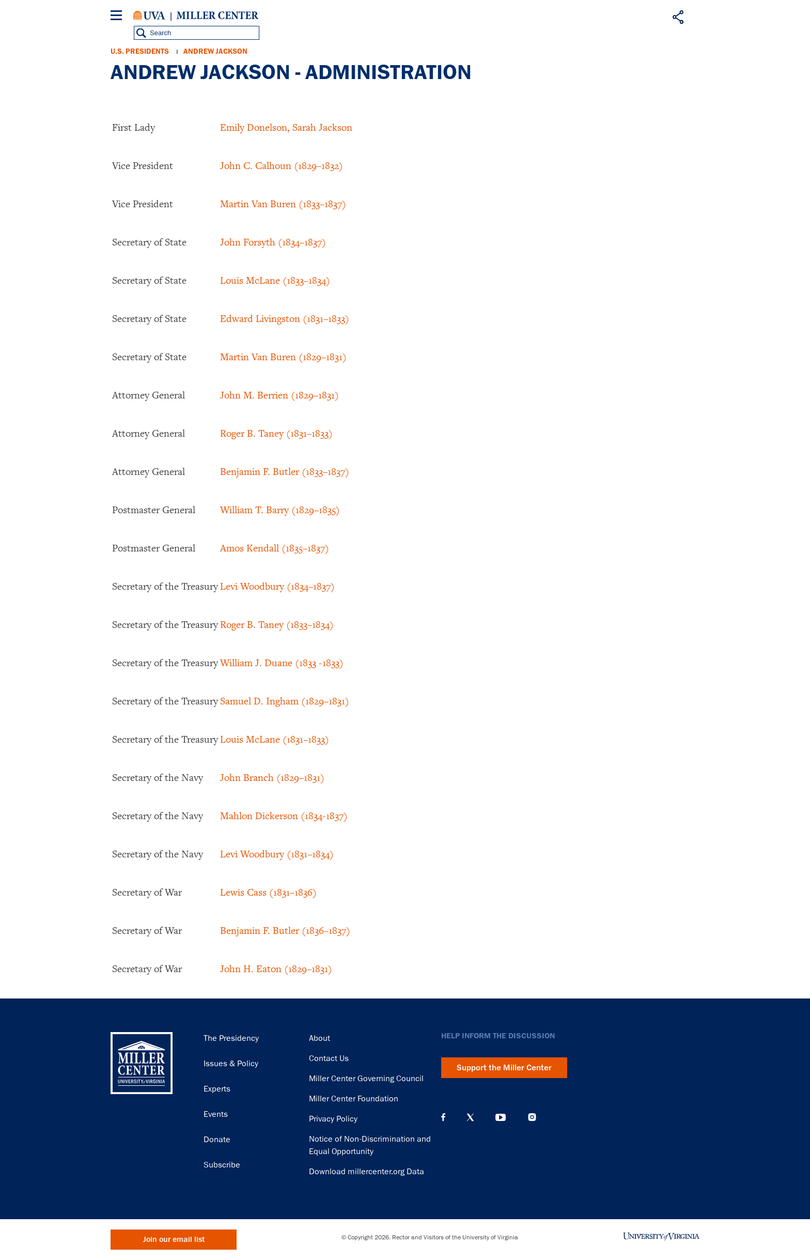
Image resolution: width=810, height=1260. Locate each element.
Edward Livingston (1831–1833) (284, 318)
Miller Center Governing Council (366, 1078)
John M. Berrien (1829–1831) (279, 395)
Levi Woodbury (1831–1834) (277, 854)
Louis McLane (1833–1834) (275, 280)
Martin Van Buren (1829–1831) (283, 356)
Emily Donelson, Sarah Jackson (286, 127)
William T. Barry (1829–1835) (280, 509)
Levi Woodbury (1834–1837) (277, 586)
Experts (217, 1089)
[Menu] (118, 16)
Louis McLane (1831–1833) (274, 739)
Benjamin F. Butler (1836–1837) (285, 930)
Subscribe (222, 1165)
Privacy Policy (333, 1119)
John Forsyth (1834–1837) (273, 242)
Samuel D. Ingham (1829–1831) (284, 701)
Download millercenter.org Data (366, 1171)
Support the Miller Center (504, 1068)
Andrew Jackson (215, 51)
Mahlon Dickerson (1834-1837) (284, 815)
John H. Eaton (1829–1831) (276, 968)
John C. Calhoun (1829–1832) (281, 165)
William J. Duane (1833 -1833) (282, 662)
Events (216, 1114)
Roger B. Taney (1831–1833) (276, 433)
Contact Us (329, 1058)
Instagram (532, 1117)
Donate (217, 1139)
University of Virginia (149, 15)
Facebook (443, 1117)
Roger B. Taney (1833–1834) (277, 624)
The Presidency (231, 1038)
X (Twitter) (470, 1117)
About (319, 1038)
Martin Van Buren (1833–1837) (283, 203)
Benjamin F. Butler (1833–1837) (284, 471)
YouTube (500, 1117)
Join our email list (174, 1239)
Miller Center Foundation (353, 1099)
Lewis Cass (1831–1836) (268, 892)
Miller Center (217, 15)
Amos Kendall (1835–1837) (274, 548)
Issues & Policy (231, 1063)
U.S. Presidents (140, 51)
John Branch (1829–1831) (272, 777)
